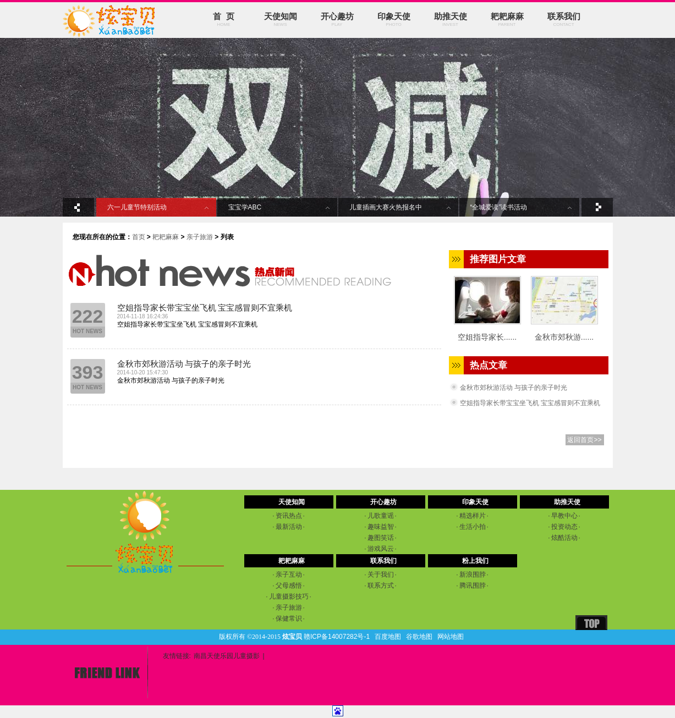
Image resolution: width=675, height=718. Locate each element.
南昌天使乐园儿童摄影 (227, 656)
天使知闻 (280, 19)
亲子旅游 (199, 237)
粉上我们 (475, 561)
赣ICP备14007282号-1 (337, 636)
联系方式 (380, 585)
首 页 (223, 19)
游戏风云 (380, 549)
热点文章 (488, 365)
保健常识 (288, 618)
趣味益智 (380, 527)
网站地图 (450, 636)
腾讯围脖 (472, 585)
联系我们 (563, 19)
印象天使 (393, 19)
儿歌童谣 (380, 516)
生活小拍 (472, 527)
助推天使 (450, 19)
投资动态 (564, 527)
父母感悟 (288, 585)
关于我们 (380, 574)
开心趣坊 (337, 19)
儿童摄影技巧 (288, 596)
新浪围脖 (472, 574)
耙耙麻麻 (507, 19)
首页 (138, 237)
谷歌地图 (419, 636)
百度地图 (388, 636)
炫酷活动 (564, 538)
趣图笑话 (380, 538)
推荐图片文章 (498, 259)
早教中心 (564, 516)
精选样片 (472, 516)
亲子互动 (288, 574)
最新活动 (288, 527)
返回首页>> (584, 440)
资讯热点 (288, 516)
